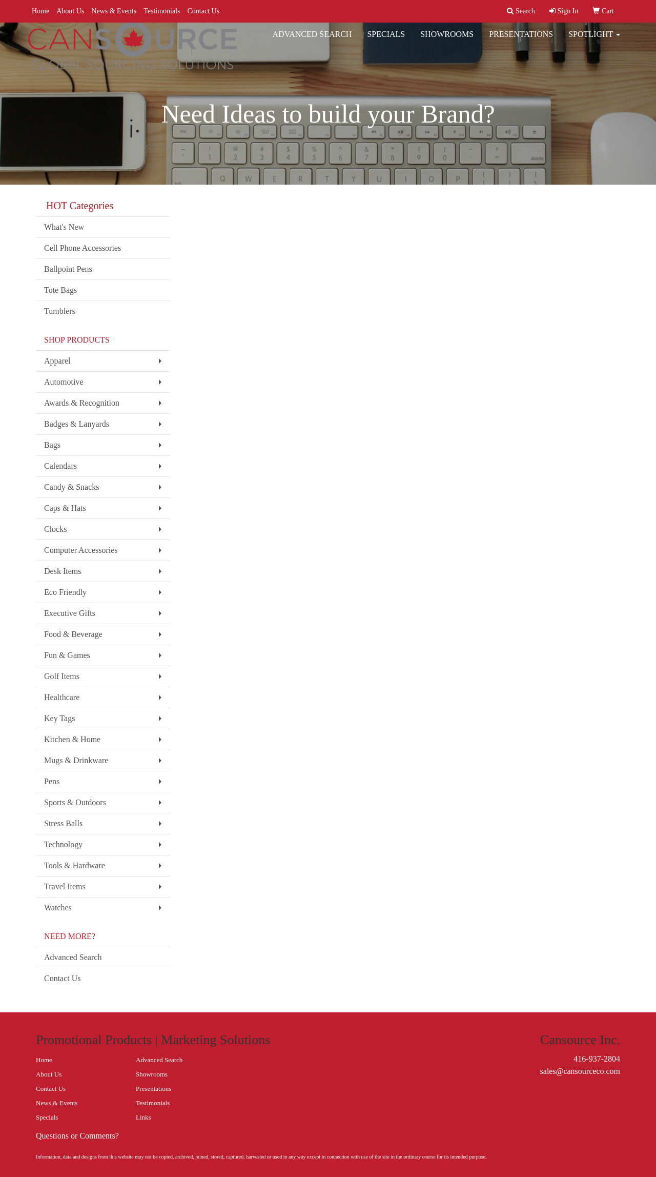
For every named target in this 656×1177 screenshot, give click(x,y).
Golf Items (61, 676)
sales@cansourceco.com (580, 1071)
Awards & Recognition (81, 402)
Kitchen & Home (72, 739)
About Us (70, 11)
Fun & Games (67, 655)
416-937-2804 (596, 1058)
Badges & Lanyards (76, 424)
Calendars (60, 466)
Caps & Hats (65, 508)
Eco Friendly (65, 592)
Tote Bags (60, 290)
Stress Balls (63, 823)
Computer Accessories (81, 550)
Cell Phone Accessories (82, 248)
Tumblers (59, 311)
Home (40, 11)
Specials (386, 40)
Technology (63, 844)
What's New (64, 227)
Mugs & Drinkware (76, 760)
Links (143, 1117)
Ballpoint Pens (68, 269)
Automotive (63, 381)
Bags (52, 445)
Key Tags (59, 718)
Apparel (57, 360)
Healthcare (61, 697)
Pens (51, 781)
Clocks (55, 529)
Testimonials (162, 11)
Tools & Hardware (74, 865)
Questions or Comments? (77, 1135)
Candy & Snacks (71, 487)
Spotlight (594, 40)
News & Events (113, 11)
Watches (58, 907)
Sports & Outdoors (75, 802)
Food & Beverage (73, 634)
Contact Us (204, 11)
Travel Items (65, 886)
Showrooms (447, 40)
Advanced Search (312, 40)
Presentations (521, 40)
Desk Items (62, 571)
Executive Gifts (69, 613)
